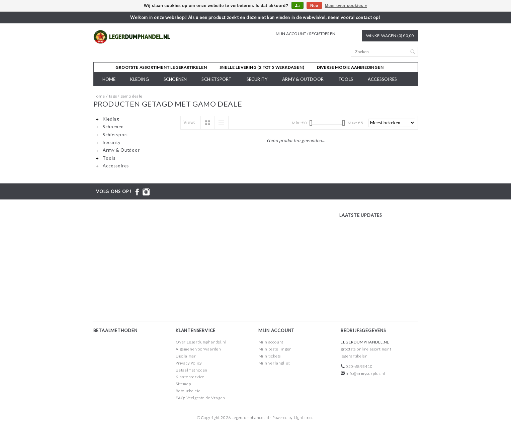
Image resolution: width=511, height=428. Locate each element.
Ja (297, 5)
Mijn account (271, 342)
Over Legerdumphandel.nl (201, 342)
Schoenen (175, 79)
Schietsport (216, 79)
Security (257, 79)
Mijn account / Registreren (305, 33)
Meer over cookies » (346, 5)
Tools (345, 79)
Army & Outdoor (303, 79)
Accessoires (382, 79)
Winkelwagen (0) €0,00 (390, 35)
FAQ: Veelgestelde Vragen (200, 398)
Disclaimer (186, 356)
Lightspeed (304, 417)
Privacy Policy (189, 363)
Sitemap (183, 384)
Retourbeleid (188, 391)
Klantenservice (190, 377)
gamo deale (131, 96)
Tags (112, 96)
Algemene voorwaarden (198, 349)
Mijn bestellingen (275, 349)
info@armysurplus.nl (365, 373)
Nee (314, 5)
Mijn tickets (269, 356)
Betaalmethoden (191, 370)
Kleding (139, 79)
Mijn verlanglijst (274, 363)
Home (109, 79)
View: (189, 122)
